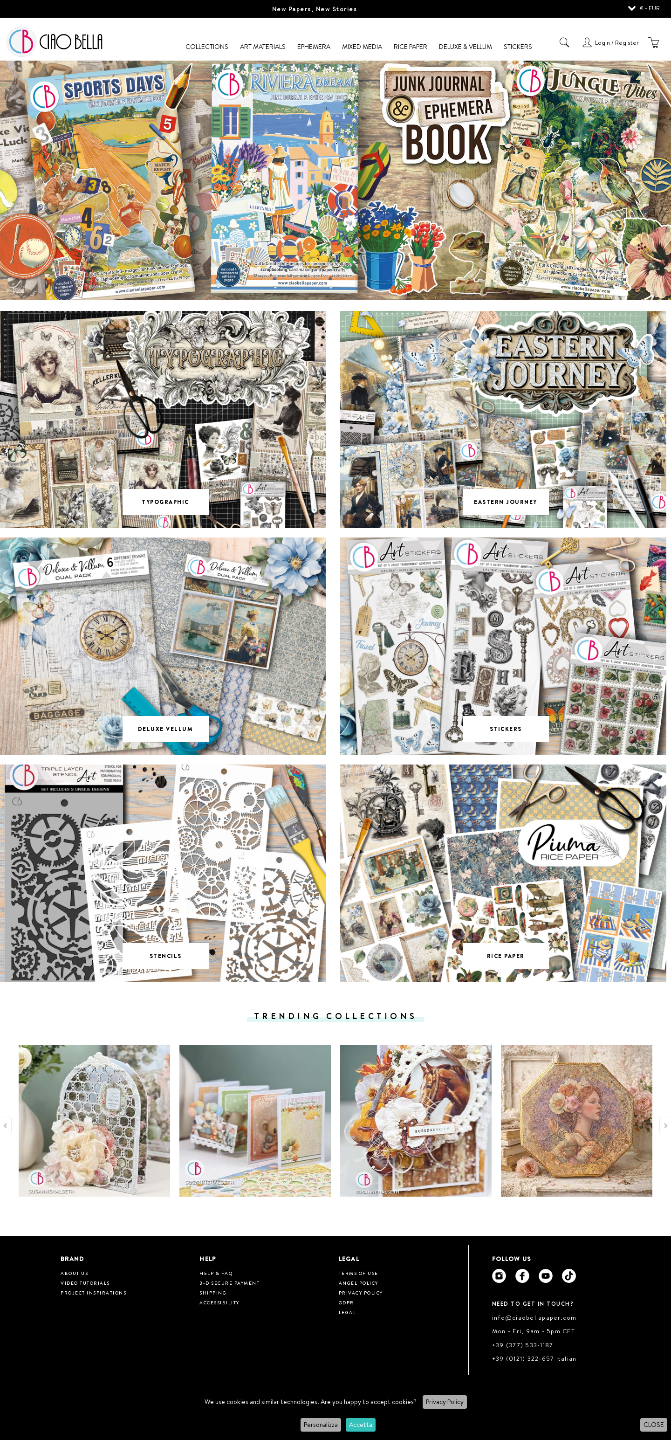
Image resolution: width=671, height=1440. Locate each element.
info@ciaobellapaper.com (534, 1317)
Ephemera (313, 46)
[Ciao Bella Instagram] (499, 1276)
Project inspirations (93, 1292)
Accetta (360, 1424)
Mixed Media (362, 46)
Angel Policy (358, 1283)
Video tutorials (85, 1283)
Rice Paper (410, 46)
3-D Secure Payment (229, 1283)
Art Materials (263, 46)
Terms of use (358, 1273)
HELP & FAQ (216, 1273)
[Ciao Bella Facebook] (522, 1276)
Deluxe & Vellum (465, 46)
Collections (206, 46)
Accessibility (219, 1302)
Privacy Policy (445, 1401)
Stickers (518, 46)
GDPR (346, 1302)
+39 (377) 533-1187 (523, 1345)
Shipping (212, 1292)
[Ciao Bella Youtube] (546, 1276)
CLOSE (654, 1424)
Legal (347, 1312)
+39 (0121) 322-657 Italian (534, 1358)
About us (74, 1273)
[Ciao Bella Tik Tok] (569, 1276)
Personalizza (321, 1424)
